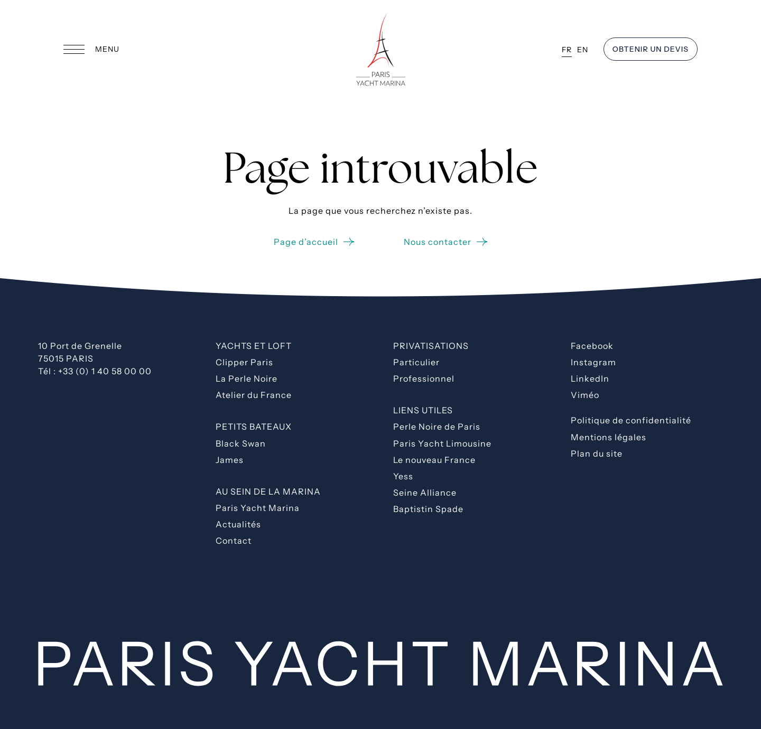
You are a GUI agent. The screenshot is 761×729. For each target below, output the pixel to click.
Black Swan (241, 443)
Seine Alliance (425, 492)
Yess (403, 476)
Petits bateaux (254, 426)
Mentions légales (608, 437)
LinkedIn (590, 378)
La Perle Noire (246, 378)
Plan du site (597, 453)
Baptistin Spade (428, 509)
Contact (234, 540)
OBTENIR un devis (650, 49)
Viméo (585, 395)
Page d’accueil (314, 242)
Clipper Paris (244, 362)
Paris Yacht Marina (258, 508)
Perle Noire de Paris (436, 426)
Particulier (416, 362)
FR (567, 49)
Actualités (238, 524)
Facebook (592, 345)
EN (582, 49)
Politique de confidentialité (631, 420)
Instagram (593, 362)
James (230, 460)
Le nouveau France (434, 460)
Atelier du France (254, 395)
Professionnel (423, 378)
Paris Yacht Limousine (442, 443)
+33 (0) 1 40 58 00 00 (105, 371)
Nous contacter (445, 242)
